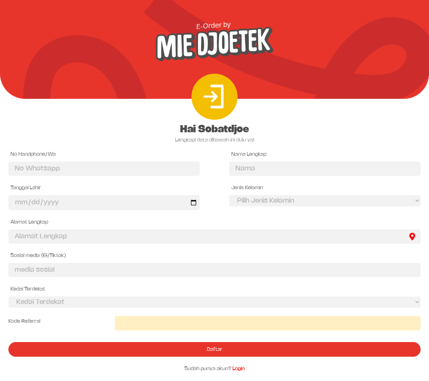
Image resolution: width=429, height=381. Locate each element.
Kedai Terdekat (27, 289)
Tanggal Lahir (25, 187)
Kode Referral (24, 321)
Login (239, 368)
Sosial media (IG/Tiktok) (38, 255)
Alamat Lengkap (29, 222)
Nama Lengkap (248, 154)
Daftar (214, 349)
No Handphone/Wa (33, 154)
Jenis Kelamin (247, 187)
